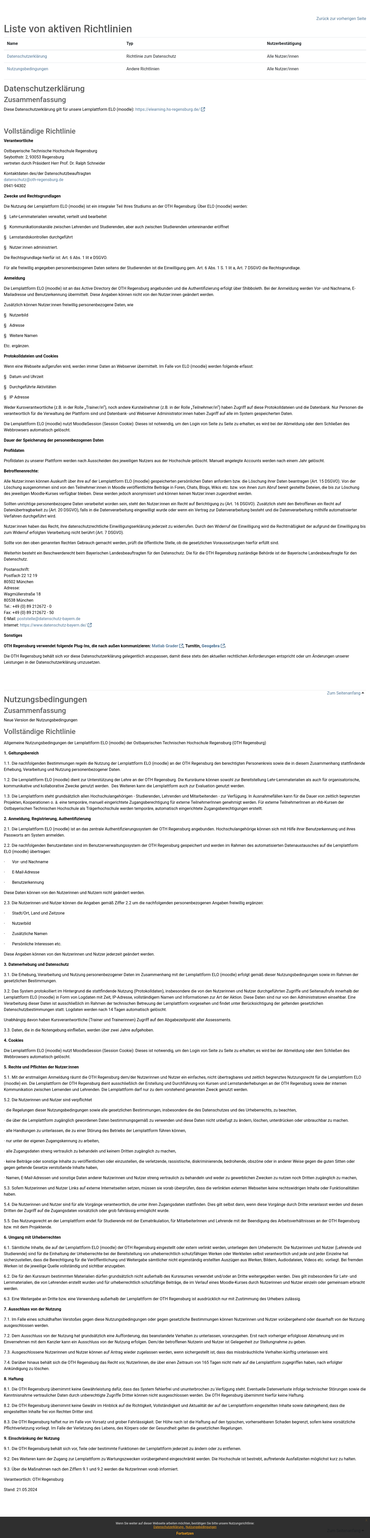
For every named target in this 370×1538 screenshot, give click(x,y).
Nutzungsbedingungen (201, 1527)
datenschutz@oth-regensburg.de (33, 179)
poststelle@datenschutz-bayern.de (48, 618)
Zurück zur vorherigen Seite (341, 18)
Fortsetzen (185, 1533)
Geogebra (211, 645)
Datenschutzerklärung (168, 1527)
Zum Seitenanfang (345, 693)
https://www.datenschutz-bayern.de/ (53, 625)
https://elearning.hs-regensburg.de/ (167, 109)
